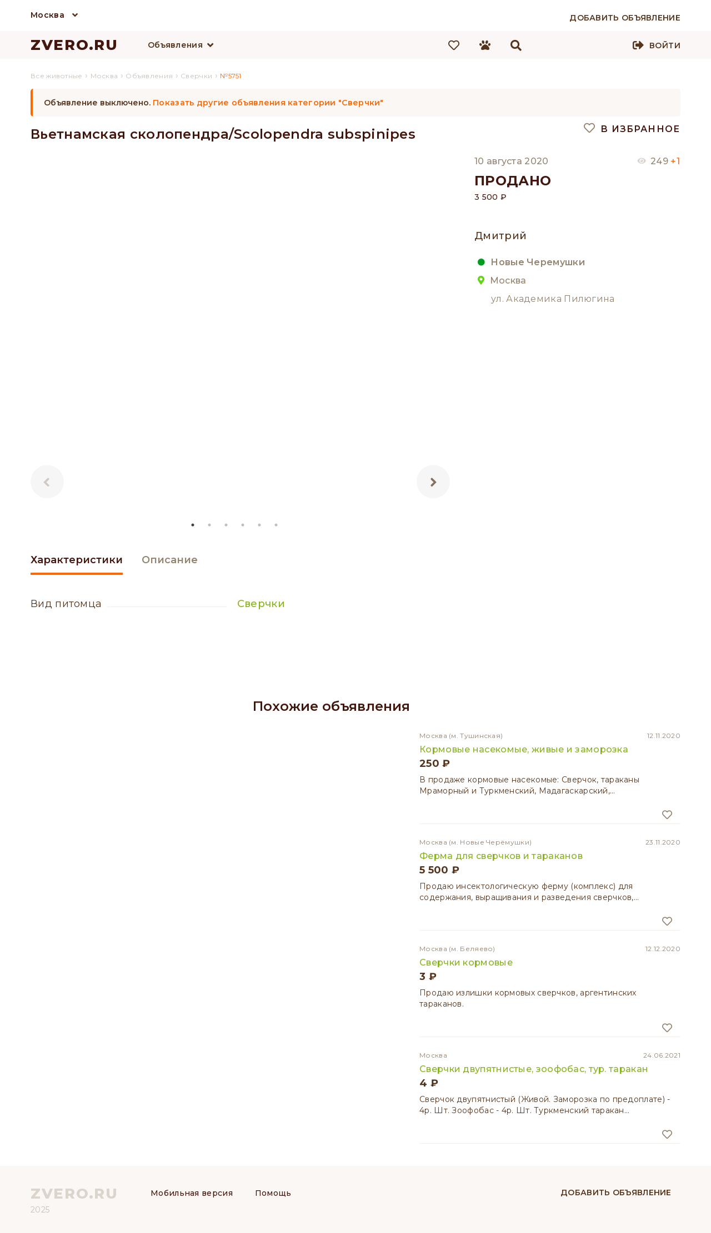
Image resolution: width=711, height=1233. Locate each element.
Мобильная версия (192, 1193)
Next (433, 481)
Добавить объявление (616, 1192)
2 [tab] (210, 524)
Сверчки (261, 604)
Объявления (175, 45)
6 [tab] (276, 524)
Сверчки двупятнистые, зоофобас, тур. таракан (533, 1069)
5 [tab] (260, 524)
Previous (47, 481)
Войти (664, 45)
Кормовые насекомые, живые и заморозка (523, 749)
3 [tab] (226, 524)
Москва (47, 15)
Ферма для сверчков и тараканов (501, 856)
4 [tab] (243, 524)
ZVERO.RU (74, 45)
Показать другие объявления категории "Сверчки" (268, 103)
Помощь (273, 1193)
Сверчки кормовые (466, 962)
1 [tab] (193, 524)
